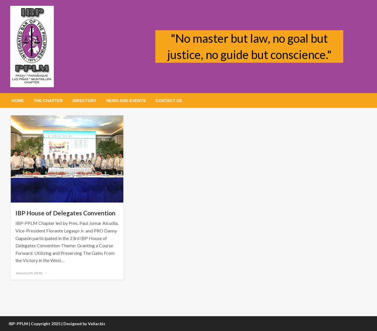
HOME (18, 100)
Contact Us (169, 100)
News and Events (126, 100)
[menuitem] (18, 100)
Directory (85, 100)
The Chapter (48, 100)
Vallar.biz (96, 323)
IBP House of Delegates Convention (65, 213)
